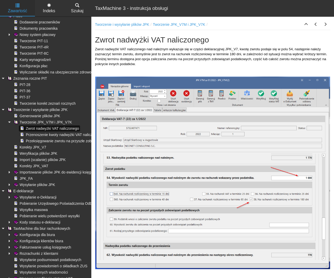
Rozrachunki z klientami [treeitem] (35, 253)
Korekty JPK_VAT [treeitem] (30, 166)
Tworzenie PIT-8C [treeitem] (31, 53)
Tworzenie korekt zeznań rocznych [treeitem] (44, 103)
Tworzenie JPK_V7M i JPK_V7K (179, 24)
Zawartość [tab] (17, 8)
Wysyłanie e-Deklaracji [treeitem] (34, 197)
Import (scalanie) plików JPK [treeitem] (39, 160)
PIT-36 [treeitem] (21, 91)
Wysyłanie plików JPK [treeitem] (34, 185)
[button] (306, 24)
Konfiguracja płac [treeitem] (30, 66)
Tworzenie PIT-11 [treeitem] (30, 41)
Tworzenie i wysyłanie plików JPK (122, 24)
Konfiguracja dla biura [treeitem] (34, 235)
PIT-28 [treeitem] (21, 85)
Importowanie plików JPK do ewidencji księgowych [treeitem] (57, 172)
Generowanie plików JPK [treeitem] (36, 116)
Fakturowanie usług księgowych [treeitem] (42, 247)
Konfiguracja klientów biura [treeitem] (38, 241)
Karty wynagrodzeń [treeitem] (32, 60)
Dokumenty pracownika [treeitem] (35, 28)
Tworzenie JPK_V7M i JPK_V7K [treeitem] (42, 122)
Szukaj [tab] (77, 8)
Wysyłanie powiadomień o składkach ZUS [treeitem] (50, 266)
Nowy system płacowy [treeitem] (34, 35)
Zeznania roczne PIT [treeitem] (27, 78)
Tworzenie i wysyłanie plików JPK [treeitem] (37, 110)
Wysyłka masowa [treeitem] (30, 210)
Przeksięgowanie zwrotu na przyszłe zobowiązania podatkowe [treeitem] (73, 141)
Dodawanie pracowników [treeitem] (36, 22)
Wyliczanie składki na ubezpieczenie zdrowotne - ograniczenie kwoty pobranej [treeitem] (79, 72)
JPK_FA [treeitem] (23, 178)
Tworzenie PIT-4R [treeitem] (31, 47)
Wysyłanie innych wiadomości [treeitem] (40, 272)
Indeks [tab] (49, 8)
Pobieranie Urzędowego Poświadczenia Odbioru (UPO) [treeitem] (61, 203)
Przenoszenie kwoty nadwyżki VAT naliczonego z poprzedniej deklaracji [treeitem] (80, 135)
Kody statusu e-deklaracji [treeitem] (36, 222)
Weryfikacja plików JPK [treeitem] (35, 153)
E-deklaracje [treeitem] (20, 191)
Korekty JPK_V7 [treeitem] (29, 147)
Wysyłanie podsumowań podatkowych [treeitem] (47, 260)
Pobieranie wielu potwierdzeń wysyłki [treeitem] (46, 216)
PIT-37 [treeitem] (21, 97)
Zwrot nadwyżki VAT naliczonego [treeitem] (49, 128)
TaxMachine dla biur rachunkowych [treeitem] (38, 228)
